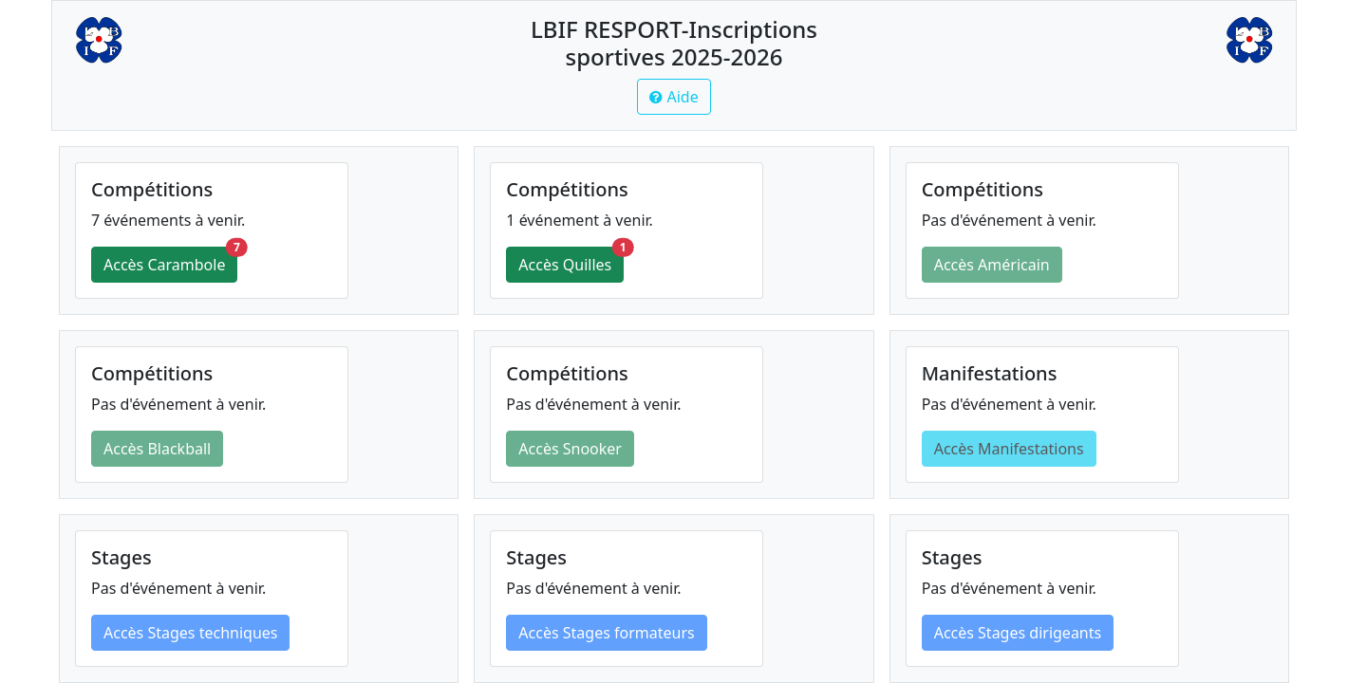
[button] (673, 97)
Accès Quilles (571, 261)
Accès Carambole (170, 261)
